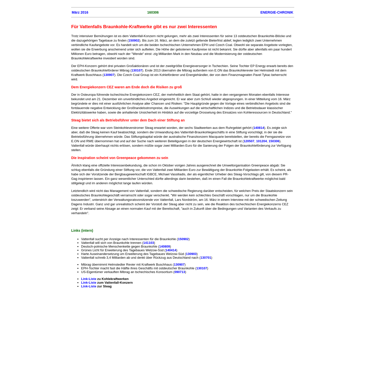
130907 (109, 75)
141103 (148, 243)
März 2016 (80, 12)
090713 (179, 272)
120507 (249, 141)
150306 (274, 141)
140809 (164, 246)
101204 (261, 141)
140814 (258, 128)
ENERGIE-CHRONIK (276, 12)
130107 (137, 70)
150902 (134, 40)
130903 (191, 254)
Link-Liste (89, 279)
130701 (206, 257)
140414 (170, 250)
